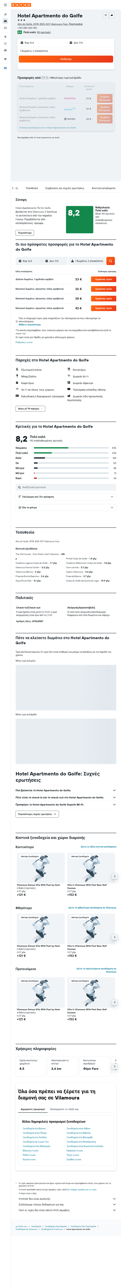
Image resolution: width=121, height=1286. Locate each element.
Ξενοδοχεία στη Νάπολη (79, 1133)
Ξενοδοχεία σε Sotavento (26, 1229)
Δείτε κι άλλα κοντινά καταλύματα (98, 846)
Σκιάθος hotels (74, 1159)
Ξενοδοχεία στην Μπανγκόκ (36, 1146)
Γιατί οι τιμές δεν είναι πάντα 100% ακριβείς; (67, 1210)
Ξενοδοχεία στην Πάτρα (34, 1133)
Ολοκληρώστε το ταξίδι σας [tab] (64, 1109)
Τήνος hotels (73, 1155)
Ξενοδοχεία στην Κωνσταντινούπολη (85, 1146)
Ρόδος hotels (29, 1155)
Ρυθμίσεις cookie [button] (24, 342)
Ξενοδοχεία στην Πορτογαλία (83, 1226)
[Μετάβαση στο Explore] (5, 37)
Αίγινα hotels (29, 1159)
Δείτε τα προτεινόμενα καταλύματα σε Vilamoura (96, 970)
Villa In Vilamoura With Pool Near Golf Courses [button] (87, 887)
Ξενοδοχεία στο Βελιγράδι (80, 1137)
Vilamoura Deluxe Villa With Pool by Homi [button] (38, 885)
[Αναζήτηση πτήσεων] (5, 14)
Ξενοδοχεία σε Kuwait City (36, 1141)
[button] (5, 4)
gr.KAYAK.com (21, 1226)
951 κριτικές (44, 32)
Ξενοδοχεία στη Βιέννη (34, 1128)
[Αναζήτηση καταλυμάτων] (5, 21)
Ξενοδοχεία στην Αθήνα (78, 1128)
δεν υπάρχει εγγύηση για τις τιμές (81, 1189)
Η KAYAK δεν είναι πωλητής (67, 1199)
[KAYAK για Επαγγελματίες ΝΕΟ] (5, 50)
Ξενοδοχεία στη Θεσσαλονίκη (81, 1141)
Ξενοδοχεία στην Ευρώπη (56, 1226)
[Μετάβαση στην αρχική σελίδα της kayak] (21, 5)
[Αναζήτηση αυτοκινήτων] (5, 28)
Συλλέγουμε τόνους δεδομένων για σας (67, 1204)
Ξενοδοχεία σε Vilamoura (52, 1229)
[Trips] (5, 59)
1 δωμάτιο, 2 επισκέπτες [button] (34, 50)
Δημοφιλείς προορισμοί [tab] (33, 1109)
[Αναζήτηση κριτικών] (68, 487)
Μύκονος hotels (30, 1150)
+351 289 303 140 (27, 27)
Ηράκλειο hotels (75, 1150)
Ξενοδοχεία (36, 1226)
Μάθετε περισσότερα (30, 324)
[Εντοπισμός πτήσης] (5, 43)
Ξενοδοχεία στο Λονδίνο (35, 1137)
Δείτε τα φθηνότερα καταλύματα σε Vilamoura (92, 907)
